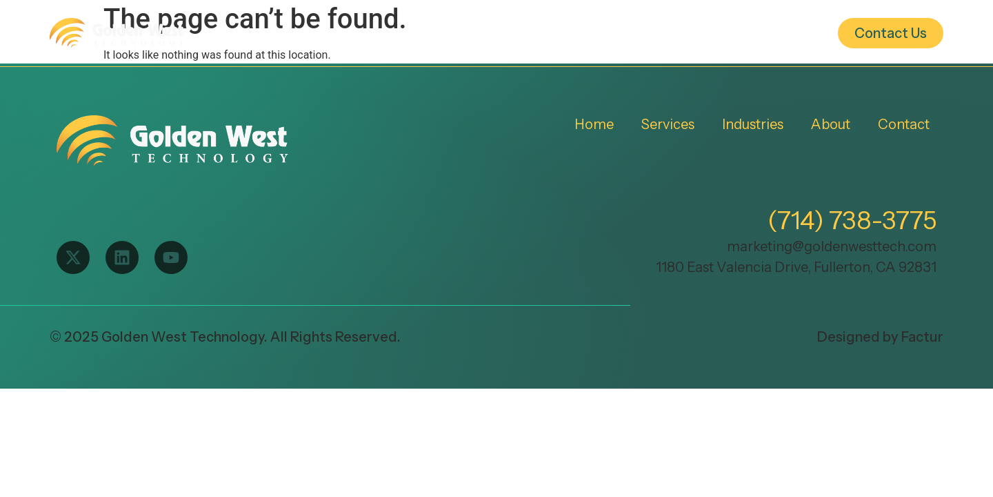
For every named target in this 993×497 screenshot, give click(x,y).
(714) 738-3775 (852, 220)
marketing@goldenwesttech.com (831, 246)
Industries (664, 33)
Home (478, 33)
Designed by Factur (880, 337)
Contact (904, 124)
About (766, 33)
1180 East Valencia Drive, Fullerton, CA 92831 (796, 267)
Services (565, 33)
